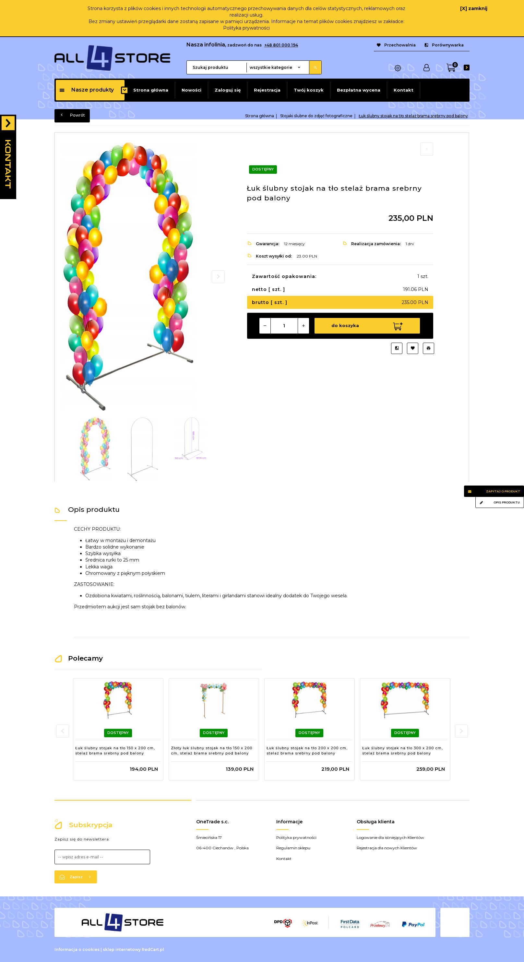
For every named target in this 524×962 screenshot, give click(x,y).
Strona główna (150, 90)
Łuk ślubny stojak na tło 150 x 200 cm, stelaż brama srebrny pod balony (115, 750)
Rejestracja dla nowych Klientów (387, 847)
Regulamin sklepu (293, 847)
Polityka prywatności (246, 28)
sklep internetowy (122, 949)
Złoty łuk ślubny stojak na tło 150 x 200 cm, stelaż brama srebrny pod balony (211, 750)
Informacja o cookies (77, 949)
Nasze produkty (86, 90)
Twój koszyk (309, 90)
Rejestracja (267, 90)
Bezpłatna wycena (358, 90)
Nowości (191, 90)
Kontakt (403, 90)
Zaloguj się (228, 90)
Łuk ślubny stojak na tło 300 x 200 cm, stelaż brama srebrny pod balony (402, 750)
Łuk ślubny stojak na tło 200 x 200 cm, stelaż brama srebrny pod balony (307, 750)
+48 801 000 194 (281, 45)
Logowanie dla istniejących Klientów (390, 837)
